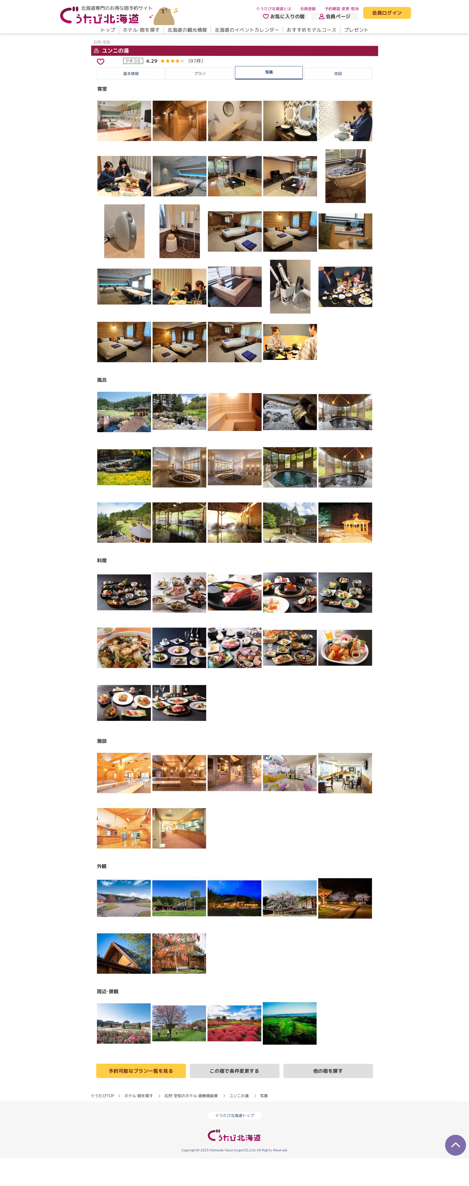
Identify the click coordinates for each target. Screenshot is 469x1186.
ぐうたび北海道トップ (234, 1143)
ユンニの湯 (111, 78)
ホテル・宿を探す (141, 30)
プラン (200, 100)
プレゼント (356, 30)
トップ (107, 30)
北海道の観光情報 (187, 30)
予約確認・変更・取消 (342, 8)
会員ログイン (387, 13)
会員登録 (308, 8)
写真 (269, 99)
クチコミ (133, 88)
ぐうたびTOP (102, 1123)
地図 (338, 100)
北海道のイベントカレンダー (247, 30)
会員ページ (335, 16)
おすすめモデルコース (311, 30)
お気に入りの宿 (284, 16)
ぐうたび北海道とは (273, 8)
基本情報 (131, 100)
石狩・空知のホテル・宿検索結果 (191, 1123)
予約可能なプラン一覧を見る (141, 1098)
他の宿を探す (328, 1098)
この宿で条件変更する (234, 1098)
